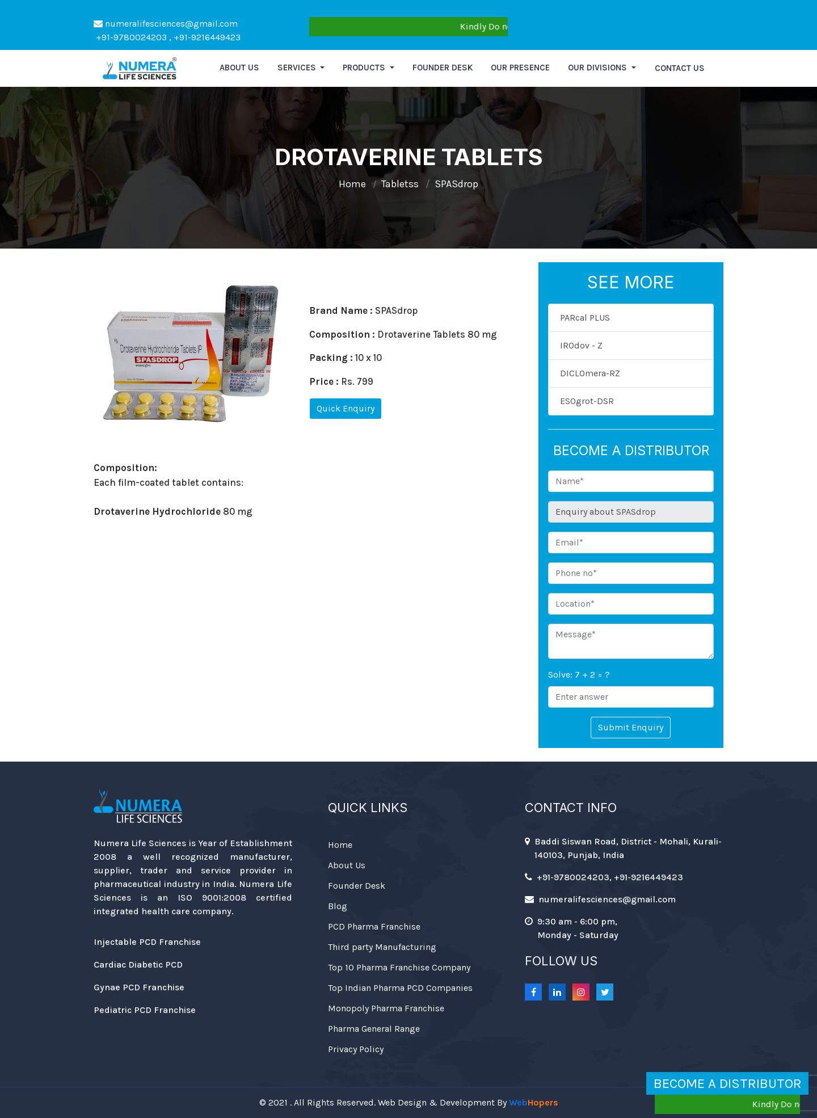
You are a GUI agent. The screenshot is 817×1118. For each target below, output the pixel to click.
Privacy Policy (356, 1049)
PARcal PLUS (585, 317)
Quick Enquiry (345, 408)
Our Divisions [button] (598, 67)
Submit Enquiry (630, 727)
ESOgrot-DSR (587, 401)
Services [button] (297, 67)
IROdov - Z (581, 345)
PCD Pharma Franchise (374, 926)
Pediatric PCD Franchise (145, 1009)
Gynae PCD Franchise (139, 987)
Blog (337, 906)
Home (352, 184)
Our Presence (520, 67)
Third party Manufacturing (382, 947)
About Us (346, 865)
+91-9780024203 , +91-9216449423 (167, 37)
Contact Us (680, 68)
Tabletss (400, 184)
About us (239, 67)
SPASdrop (456, 184)
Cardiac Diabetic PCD (138, 964)
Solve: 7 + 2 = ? (579, 674)
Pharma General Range (374, 1028)
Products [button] (365, 67)
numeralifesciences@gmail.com (166, 23)
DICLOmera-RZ (590, 373)
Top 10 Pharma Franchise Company (399, 967)
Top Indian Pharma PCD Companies (400, 987)
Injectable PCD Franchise (147, 941)
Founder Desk (442, 67)
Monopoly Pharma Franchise (386, 1008)
